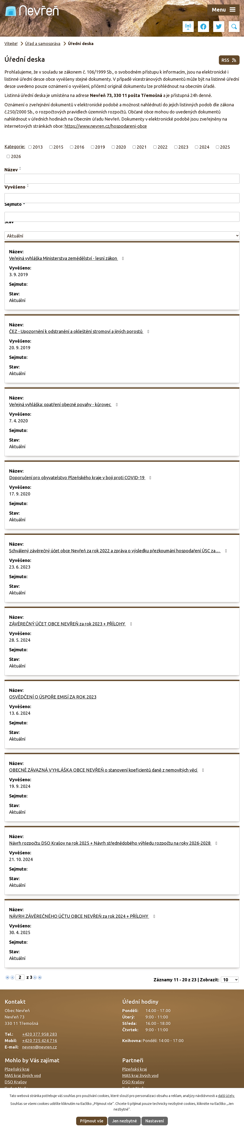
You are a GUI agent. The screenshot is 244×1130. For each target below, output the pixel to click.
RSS (229, 60)
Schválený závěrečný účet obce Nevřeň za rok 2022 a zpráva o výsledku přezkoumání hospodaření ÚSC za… (119, 550)
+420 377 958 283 (39, 1034)
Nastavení (154, 1121)
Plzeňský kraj (17, 1069)
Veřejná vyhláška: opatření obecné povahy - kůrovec (64, 404)
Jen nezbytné (124, 1121)
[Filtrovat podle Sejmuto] (122, 217)
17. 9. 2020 (19, 493)
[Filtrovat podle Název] (122, 179)
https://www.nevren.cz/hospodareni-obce (106, 126)
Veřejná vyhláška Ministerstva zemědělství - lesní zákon (67, 258)
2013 (38, 146)
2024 (204, 146)
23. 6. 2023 (19, 566)
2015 (58, 146)
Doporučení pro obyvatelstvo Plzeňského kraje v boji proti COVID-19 (81, 477)
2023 (183, 146)
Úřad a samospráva (42, 43)
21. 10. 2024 (21, 859)
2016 (79, 146)
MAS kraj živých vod (23, 1075)
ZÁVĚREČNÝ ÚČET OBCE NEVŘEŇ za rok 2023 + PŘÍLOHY (71, 623)
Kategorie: (14, 146)
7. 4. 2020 (18, 420)
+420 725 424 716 (39, 1040)
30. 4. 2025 (19, 932)
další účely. (226, 1096)
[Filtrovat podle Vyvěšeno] (122, 198)
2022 (163, 146)
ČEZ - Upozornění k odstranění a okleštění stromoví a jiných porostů (80, 331)
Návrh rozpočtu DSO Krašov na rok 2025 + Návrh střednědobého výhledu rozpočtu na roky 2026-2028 (114, 843)
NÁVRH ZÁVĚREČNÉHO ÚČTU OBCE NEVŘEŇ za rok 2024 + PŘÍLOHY (83, 916)
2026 (16, 156)
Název (11, 169)
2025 (225, 146)
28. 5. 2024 (19, 639)
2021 (142, 146)
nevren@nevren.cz (39, 1047)
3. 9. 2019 (18, 274)
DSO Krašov (16, 1082)
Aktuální (17, 300)
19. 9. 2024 (19, 786)
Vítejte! (10, 43)
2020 (121, 146)
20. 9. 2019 (19, 347)
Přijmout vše (91, 1121)
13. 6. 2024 (19, 713)
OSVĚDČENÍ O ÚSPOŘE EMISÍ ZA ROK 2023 (52, 696)
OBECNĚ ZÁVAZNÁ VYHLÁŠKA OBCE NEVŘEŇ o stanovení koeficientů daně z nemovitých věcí (107, 769)
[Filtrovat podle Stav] (122, 235)
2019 (100, 146)
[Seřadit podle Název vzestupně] (20, 167)
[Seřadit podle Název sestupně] (20, 169)
